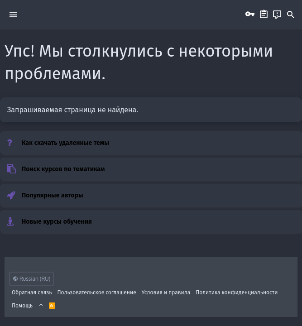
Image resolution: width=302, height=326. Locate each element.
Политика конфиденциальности (237, 292)
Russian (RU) (31, 278)
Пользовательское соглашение (97, 292)
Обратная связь (32, 292)
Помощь (22, 305)
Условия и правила (166, 292)
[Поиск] (290, 15)
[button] (13, 14)
